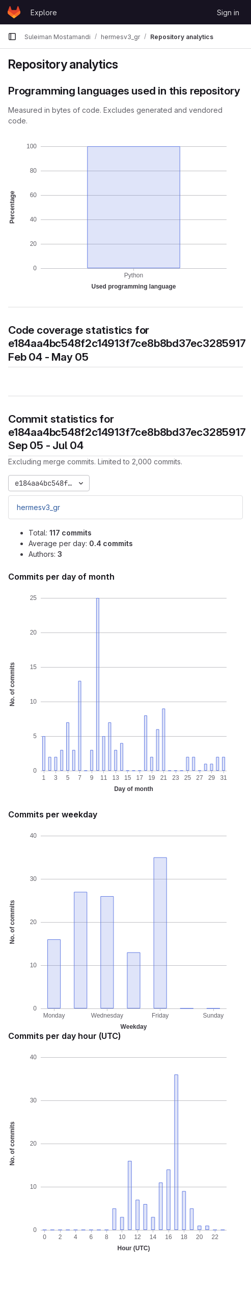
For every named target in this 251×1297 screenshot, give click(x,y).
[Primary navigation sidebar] (12, 36)
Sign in (228, 12)
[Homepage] (14, 12)
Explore (44, 12)
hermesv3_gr (38, 507)
